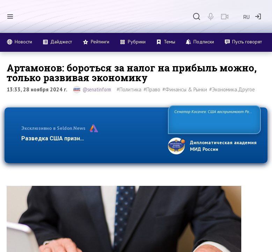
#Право (152, 89)
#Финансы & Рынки (184, 89)
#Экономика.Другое (232, 89)
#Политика (129, 89)
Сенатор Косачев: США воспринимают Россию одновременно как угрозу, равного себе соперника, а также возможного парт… (214, 119)
